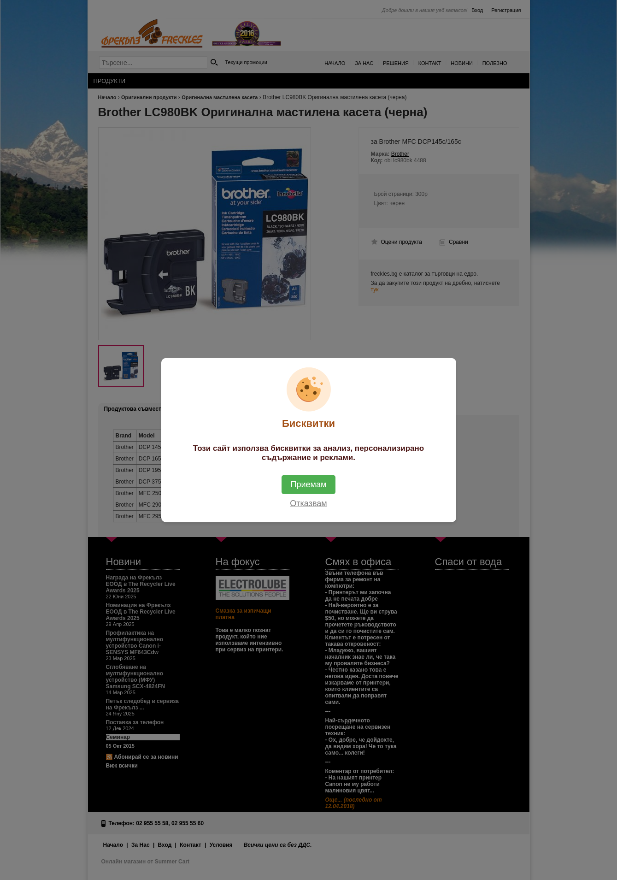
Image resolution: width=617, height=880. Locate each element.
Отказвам (308, 503)
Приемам (309, 484)
